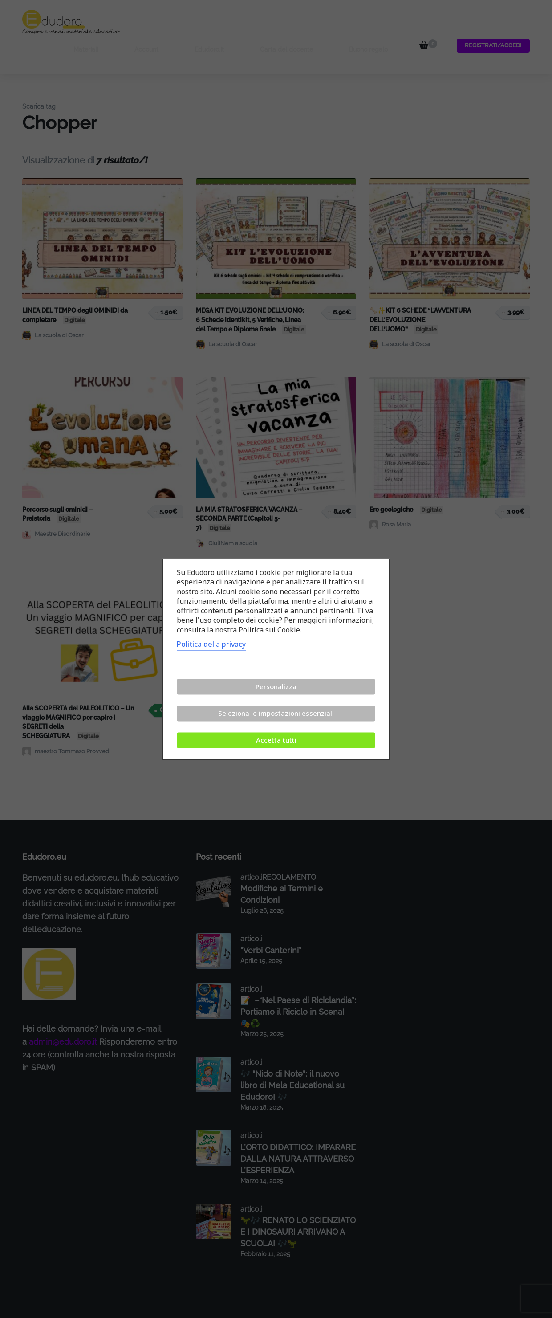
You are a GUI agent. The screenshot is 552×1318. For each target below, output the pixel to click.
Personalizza (276, 686)
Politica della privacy (211, 644)
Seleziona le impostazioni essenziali (276, 713)
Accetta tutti (276, 739)
